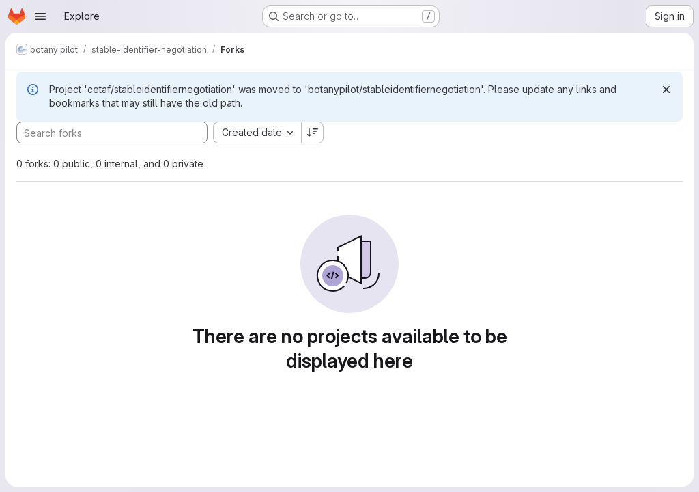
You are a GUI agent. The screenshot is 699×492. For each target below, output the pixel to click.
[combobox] (257, 133)
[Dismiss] (666, 89)
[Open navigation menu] (40, 16)
